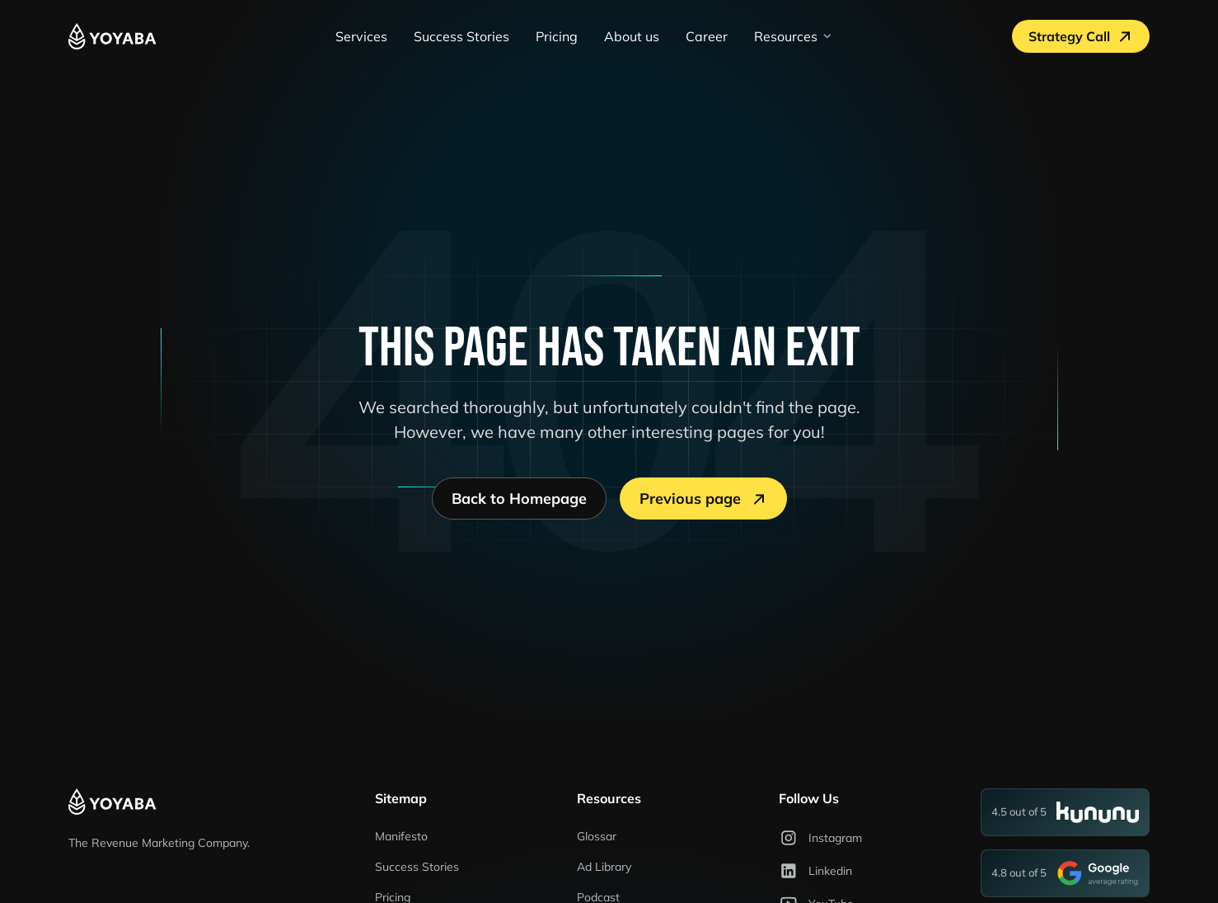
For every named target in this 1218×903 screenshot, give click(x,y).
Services (361, 36)
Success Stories (461, 36)
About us (631, 36)
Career (707, 36)
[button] (794, 36)
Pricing (557, 36)
